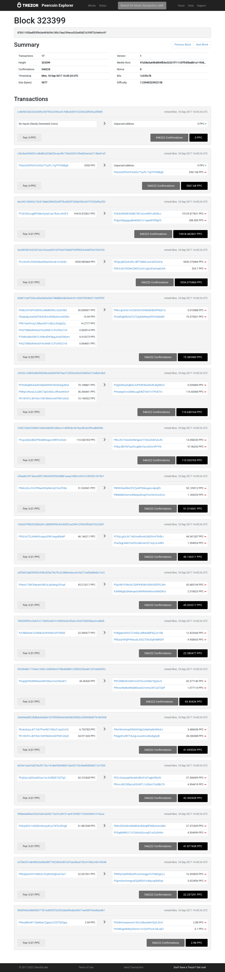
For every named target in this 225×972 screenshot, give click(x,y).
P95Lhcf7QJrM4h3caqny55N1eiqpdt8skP (42, 536)
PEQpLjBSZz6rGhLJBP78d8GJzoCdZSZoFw (138, 261)
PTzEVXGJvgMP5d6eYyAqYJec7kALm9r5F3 (43, 213)
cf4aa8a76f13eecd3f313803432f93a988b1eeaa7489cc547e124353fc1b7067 (60, 476)
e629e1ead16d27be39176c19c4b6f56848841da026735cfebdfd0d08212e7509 (61, 765)
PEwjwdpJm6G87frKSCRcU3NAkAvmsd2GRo (44, 316)
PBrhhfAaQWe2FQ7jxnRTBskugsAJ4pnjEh (137, 488)
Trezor (181, 5)
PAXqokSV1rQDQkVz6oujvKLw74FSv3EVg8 (43, 825)
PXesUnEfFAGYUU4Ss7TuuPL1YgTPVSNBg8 (43, 165)
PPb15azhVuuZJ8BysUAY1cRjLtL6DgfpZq (42, 323)
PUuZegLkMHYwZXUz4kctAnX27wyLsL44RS (139, 543)
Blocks (92, 5)
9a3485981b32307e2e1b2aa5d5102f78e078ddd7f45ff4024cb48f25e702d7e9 (61, 250)
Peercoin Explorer (57, 5)
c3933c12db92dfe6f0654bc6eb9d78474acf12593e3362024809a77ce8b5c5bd (61, 373)
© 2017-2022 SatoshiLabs (33, 967)
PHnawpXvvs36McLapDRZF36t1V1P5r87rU (138, 391)
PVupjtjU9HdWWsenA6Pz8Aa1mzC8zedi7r (42, 681)
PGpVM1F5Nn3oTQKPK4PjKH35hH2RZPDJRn (140, 584)
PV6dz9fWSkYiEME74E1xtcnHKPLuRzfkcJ (137, 213)
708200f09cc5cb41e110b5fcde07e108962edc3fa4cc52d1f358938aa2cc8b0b (60, 621)
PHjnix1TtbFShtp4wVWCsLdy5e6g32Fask (42, 584)
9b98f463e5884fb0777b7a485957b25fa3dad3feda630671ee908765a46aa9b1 (61, 910)
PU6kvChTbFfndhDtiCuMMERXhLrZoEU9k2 (43, 310)
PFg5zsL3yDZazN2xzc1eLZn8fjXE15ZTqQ (42, 777)
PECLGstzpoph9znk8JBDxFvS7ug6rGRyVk (137, 777)
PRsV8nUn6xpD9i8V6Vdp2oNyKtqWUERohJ (138, 729)
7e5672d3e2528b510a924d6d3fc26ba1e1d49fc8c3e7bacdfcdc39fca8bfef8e (60, 428)
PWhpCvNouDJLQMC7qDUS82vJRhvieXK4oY (44, 391)
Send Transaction (133, 967)
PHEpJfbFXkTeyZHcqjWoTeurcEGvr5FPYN (137, 446)
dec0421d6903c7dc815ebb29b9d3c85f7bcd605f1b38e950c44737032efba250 (61, 201)
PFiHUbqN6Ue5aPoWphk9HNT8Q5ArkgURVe (44, 385)
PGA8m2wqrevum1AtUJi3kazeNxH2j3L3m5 (138, 922)
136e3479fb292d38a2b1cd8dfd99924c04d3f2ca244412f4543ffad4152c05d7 (60, 524)
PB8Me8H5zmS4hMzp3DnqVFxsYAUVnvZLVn (139, 494)
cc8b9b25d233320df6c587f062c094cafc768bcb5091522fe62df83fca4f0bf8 (59, 111)
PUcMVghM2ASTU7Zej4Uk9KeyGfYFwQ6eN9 (139, 316)
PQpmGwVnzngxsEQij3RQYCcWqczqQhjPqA (138, 880)
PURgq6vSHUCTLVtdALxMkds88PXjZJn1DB (138, 633)
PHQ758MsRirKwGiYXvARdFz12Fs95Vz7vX (43, 330)
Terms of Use (86, 967)
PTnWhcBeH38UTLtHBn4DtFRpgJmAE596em (44, 336)
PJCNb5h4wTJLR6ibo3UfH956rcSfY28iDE (42, 633)
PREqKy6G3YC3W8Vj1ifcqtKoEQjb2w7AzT (42, 874)
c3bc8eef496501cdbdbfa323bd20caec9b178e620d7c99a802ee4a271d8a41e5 (61, 153)
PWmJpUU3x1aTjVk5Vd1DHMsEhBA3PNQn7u (140, 310)
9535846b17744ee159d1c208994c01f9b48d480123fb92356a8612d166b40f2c (61, 669)
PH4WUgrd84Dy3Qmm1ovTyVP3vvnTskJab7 (139, 929)
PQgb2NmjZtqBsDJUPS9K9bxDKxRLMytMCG (139, 385)
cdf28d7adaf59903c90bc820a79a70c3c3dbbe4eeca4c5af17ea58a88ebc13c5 (61, 572)
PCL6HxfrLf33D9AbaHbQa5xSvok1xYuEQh (42, 261)
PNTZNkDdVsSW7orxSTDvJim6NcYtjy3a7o (138, 681)
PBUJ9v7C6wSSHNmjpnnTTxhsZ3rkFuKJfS (138, 440)
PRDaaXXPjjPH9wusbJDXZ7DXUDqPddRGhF (139, 639)
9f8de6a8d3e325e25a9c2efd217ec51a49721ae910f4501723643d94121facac (61, 814)
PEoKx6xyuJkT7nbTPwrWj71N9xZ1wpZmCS (44, 729)
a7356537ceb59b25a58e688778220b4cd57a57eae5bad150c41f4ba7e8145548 (61, 862)
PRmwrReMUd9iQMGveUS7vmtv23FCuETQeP (139, 687)
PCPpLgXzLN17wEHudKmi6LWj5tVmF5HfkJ (138, 536)
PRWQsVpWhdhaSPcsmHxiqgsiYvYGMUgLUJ (139, 874)
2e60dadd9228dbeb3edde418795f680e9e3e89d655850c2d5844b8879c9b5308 (61, 717)
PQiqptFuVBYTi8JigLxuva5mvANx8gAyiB (136, 736)
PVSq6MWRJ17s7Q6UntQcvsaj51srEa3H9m (138, 832)
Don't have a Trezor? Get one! (190, 967)
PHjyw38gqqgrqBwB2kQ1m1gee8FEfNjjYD (137, 220)
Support (201, 5)
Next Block (202, 44)
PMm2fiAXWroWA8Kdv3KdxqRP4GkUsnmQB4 (140, 825)
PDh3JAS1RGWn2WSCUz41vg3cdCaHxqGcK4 (139, 268)
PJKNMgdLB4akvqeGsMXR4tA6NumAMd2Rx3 (140, 591)
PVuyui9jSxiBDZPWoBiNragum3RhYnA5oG (42, 440)
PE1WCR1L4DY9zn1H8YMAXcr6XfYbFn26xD (44, 398)
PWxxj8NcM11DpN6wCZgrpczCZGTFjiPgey (43, 922)
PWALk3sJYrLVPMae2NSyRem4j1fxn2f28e (43, 488)
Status (102, 5)
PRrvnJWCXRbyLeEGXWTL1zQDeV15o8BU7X (139, 784)
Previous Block (183, 44)
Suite (191, 5)
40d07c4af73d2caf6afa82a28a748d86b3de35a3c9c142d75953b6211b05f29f (60, 298)
